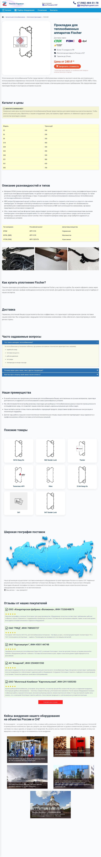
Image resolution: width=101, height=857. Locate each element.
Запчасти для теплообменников (15, 17)
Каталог (7, 10)
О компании (42, 10)
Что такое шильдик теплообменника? (18, 342)
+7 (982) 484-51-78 (85, 2)
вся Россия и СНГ (49, 5)
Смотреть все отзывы (50, 702)
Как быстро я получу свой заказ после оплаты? (22, 375)
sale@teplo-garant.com (87, 5)
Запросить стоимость (67, 66)
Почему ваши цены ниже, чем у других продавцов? (23, 370)
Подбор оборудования (24, 10)
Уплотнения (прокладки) (34, 17)
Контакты (53, 10)
